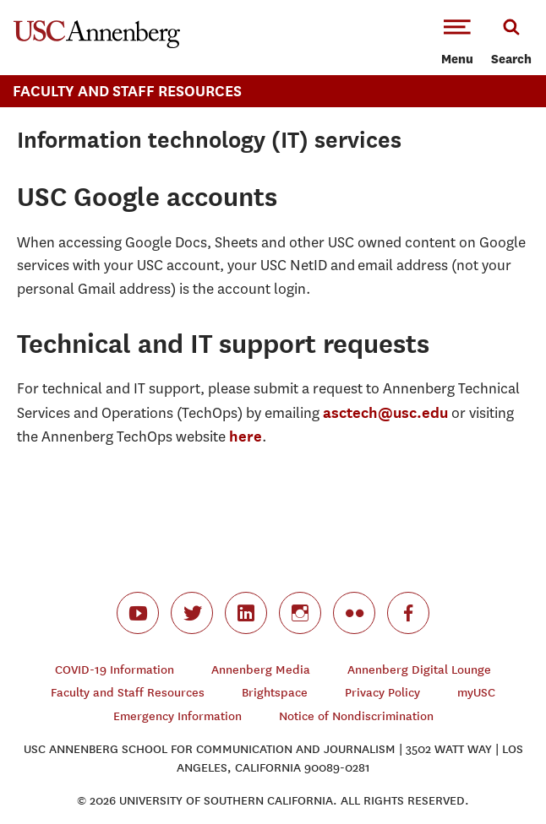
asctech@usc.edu (385, 412)
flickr (354, 613)
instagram (300, 613)
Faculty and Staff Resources (128, 693)
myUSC (476, 693)
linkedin (246, 613)
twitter (192, 613)
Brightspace (275, 693)
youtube (138, 613)
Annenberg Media (260, 670)
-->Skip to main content (82, 0)
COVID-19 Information (114, 670)
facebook (408, 613)
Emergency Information (177, 716)
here (245, 436)
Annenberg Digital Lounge (419, 670)
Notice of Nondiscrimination (356, 716)
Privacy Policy (382, 693)
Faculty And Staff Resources (127, 91)
